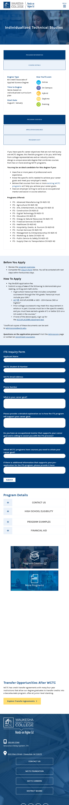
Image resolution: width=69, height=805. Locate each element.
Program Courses (33, 563)
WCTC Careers (34, 781)
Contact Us (39, 502)
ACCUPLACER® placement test (30, 319)
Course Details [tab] (34, 65)
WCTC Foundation (34, 771)
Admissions (53, 334)
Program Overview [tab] (34, 119)
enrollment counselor (25, 337)
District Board (34, 791)
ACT (15, 300)
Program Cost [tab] (34, 140)
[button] (64, 5)
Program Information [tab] (34, 55)
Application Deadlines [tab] (34, 130)
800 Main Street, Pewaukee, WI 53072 (25, 754)
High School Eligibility (39, 511)
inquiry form (26, 270)
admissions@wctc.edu (16, 328)
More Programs (34, 585)
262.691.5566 (13, 742)
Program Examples (39, 521)
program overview (27, 267)
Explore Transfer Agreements (21, 701)
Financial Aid (39, 530)
